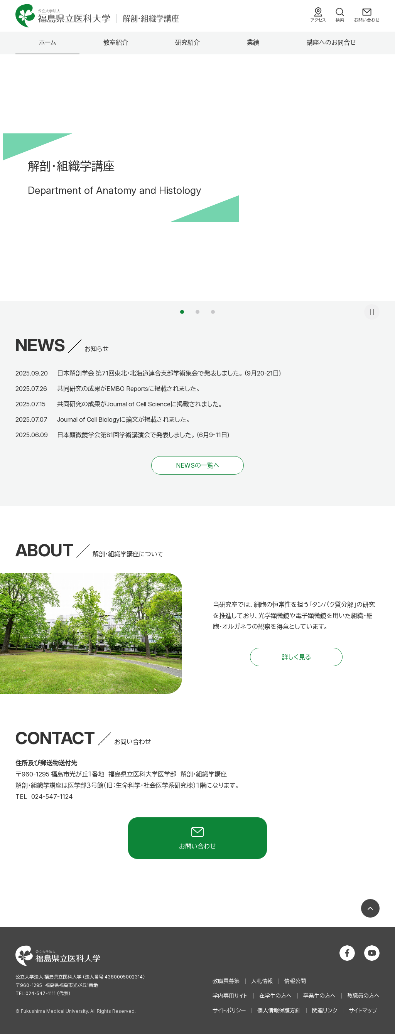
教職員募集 (226, 981)
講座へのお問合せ (331, 42)
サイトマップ (363, 1010)
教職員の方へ (363, 995)
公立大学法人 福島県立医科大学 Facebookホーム (347, 953)
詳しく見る (296, 657)
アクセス (318, 20)
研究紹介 (187, 42)
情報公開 (295, 981)
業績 (253, 42)
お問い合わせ (367, 20)
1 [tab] (182, 312)
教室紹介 (115, 42)
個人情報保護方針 (278, 1010)
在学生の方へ (275, 995)
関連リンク (324, 1010)
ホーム (47, 42)
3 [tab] (213, 312)
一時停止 (372, 312)
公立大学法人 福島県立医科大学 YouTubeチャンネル (372, 953)
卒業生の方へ (319, 995)
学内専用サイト (230, 995)
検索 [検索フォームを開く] (340, 20)
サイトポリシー (229, 1010)
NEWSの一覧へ (197, 465)
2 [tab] (197, 312)
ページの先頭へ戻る (370, 908)
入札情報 (262, 981)
